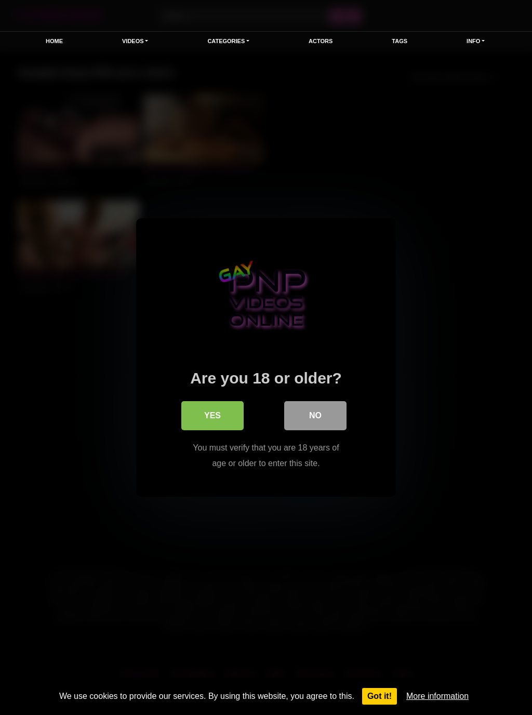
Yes (212, 415)
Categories (226, 41)
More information (437, 696)
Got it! (379, 696)
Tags (399, 41)
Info (473, 41)
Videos (133, 41)
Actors (320, 41)
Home (54, 41)
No (315, 415)
